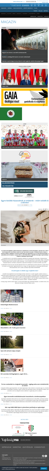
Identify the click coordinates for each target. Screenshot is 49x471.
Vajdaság (3, 8)
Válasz (40, 11)
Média (14, 13)
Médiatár (46, 16)
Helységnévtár (7, 186)
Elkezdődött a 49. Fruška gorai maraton (13, 328)
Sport (38, 13)
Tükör (35, 11)
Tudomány (24, 13)
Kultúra (9, 13)
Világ (35, 8)
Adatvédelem (28, 447)
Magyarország (17, 8)
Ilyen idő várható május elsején (10, 351)
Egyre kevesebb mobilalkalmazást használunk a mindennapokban (25, 396)
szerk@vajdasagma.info (6, 457)
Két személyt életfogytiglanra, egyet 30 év (14, 374)
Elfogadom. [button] (43, 468)
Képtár (46, 11)
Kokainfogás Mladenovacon (9, 305)
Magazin (19, 13)
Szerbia (10, 8)
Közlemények (32, 13)
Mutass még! (24, 419)
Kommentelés (39, 447)
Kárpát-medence (28, 8)
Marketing (40, 16)
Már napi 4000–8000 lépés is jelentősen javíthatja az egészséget (25, 407)
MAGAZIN (19, 205)
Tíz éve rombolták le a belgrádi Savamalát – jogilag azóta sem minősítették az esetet (24, 384)
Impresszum (33, 16)
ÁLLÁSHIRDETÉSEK (8, 183)
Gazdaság (3, 13)
